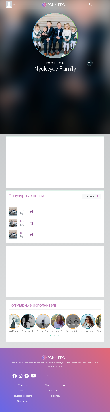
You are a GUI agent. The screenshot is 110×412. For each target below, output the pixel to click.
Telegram (55, 396)
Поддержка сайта (22, 396)
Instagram (55, 390)
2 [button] (55, 336)
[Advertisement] (55, 104)
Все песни (91, 196)
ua (54, 375)
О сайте (22, 390)
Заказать (22, 401)
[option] (22, 221)
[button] (89, 63)
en (61, 375)
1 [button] (52, 336)
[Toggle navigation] (99, 4)
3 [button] (59, 336)
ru (48, 375)
